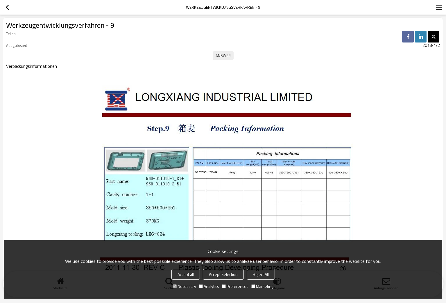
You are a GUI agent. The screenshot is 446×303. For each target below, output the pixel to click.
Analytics (209, 286)
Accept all (186, 274)
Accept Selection (223, 274)
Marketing (262, 286)
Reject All (261, 274)
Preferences (235, 286)
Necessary (184, 286)
